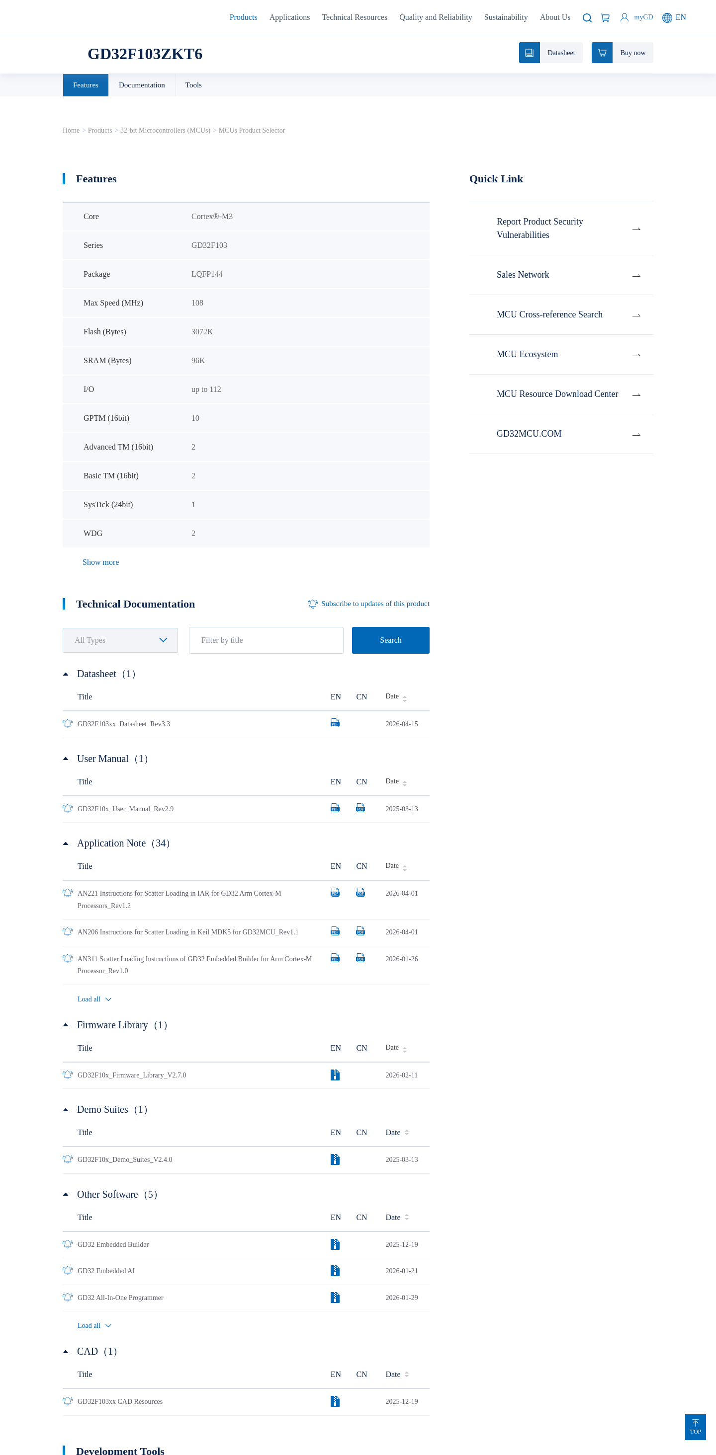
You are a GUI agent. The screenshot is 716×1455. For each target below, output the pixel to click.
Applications (289, 17)
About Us (555, 17)
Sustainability (506, 17)
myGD (643, 17)
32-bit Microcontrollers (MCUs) (165, 130)
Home (71, 130)
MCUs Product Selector (252, 130)
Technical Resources (354, 17)
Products (244, 17)
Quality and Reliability (435, 17)
